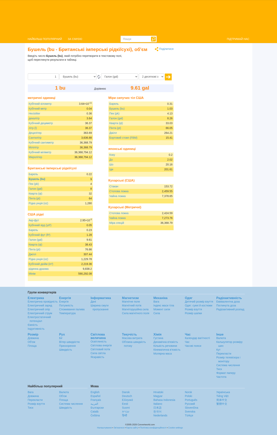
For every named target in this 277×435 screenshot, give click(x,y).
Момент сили (161, 309)
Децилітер (35, 132)
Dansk (126, 392)
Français (96, 399)
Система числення (228, 365)
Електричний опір (39, 309)
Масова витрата (132, 338)
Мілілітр (34, 147)
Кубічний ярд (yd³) (40, 225)
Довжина (33, 338)
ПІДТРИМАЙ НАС (238, 39)
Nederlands (160, 415)
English (95, 392)
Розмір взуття (193, 309)
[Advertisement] (149, 63)
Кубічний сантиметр (41, 142)
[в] (119, 76)
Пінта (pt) (34, 198)
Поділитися (164, 49)
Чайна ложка (117, 196)
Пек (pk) (34, 183)
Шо (111, 164)
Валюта (221, 338)
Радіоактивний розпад (230, 309)
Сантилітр (35, 137)
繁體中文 (221, 403)
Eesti (125, 403)
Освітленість (99, 341)
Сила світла (98, 353)
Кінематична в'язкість (166, 349)
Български (97, 407)
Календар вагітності (197, 338)
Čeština (95, 415)
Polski (188, 396)
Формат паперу (226, 372)
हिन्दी (124, 415)
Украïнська (223, 392)
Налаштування (104, 427)
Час (187, 341)
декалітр (34, 118)
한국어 (157, 411)
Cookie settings (175, 427)
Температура (67, 313)
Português (191, 399)
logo (138, 17)
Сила (156, 313)
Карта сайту (132, 427)
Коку (112, 154)
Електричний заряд (40, 305)
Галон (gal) (35, 188)
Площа (32, 345)
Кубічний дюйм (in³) (41, 263)
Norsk (188, 392)
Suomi (126, 407)
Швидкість (65, 349)
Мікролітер (35, 157)
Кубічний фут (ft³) (39, 234)
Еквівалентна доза (228, 301)
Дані (93, 301)
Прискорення (67, 345)
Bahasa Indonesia (164, 399)
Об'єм (31, 341)
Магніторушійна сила (135, 309)
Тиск (219, 369)
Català (94, 411)
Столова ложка (118, 191)
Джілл (32, 254)
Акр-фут (34, 220)
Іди (111, 169)
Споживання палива (72, 309)
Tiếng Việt (222, 396)
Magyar (158, 396)
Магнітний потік (132, 305)
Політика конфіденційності (153, 427)
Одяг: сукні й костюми (198, 305)
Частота (221, 376)
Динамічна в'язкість (165, 341)
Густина (158, 338)
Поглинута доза (226, 305)
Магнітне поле (131, 301)
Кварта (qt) (35, 193)
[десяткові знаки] (151, 76)
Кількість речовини (165, 345)
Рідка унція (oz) (38, 203)
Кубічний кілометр (40, 103)
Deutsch (127, 396)
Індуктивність (36, 328)
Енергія (63, 301)
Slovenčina (191, 407)
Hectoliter (34, 113)
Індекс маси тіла (163, 305)
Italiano (157, 403)
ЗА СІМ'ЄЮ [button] (75, 39)
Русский (190, 403)
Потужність (66, 305)
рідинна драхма (39, 268)
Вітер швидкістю (69, 341)
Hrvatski (158, 392)
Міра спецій (116, 222)
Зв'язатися (119, 427)
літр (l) (33, 128)
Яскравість (97, 357)
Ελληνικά (127, 399)
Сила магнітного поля (135, 313)
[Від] (77, 76)
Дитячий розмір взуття (199, 301)
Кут (218, 349)
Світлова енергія (101, 345)
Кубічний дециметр (41, 123)
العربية (94, 403)
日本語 (157, 407)
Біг (60, 338)
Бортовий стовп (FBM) (123, 137)
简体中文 (221, 399)
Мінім (32, 273)
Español (95, 396)
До (111, 159)
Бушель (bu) (37, 179)
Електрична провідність (43, 301)
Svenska (190, 411)
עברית (125, 411)
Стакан (113, 186)
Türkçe (189, 415)
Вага (156, 301)
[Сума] (43, 76)
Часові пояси (193, 345)
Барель (33, 174)
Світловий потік (100, 349)
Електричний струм (40, 313)
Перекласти (223, 353)
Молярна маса (162, 353)
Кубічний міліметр (40, 152)
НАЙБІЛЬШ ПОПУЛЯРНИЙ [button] (45, 39)
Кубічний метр (38, 108)
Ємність (33, 324)
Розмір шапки (193, 313)
